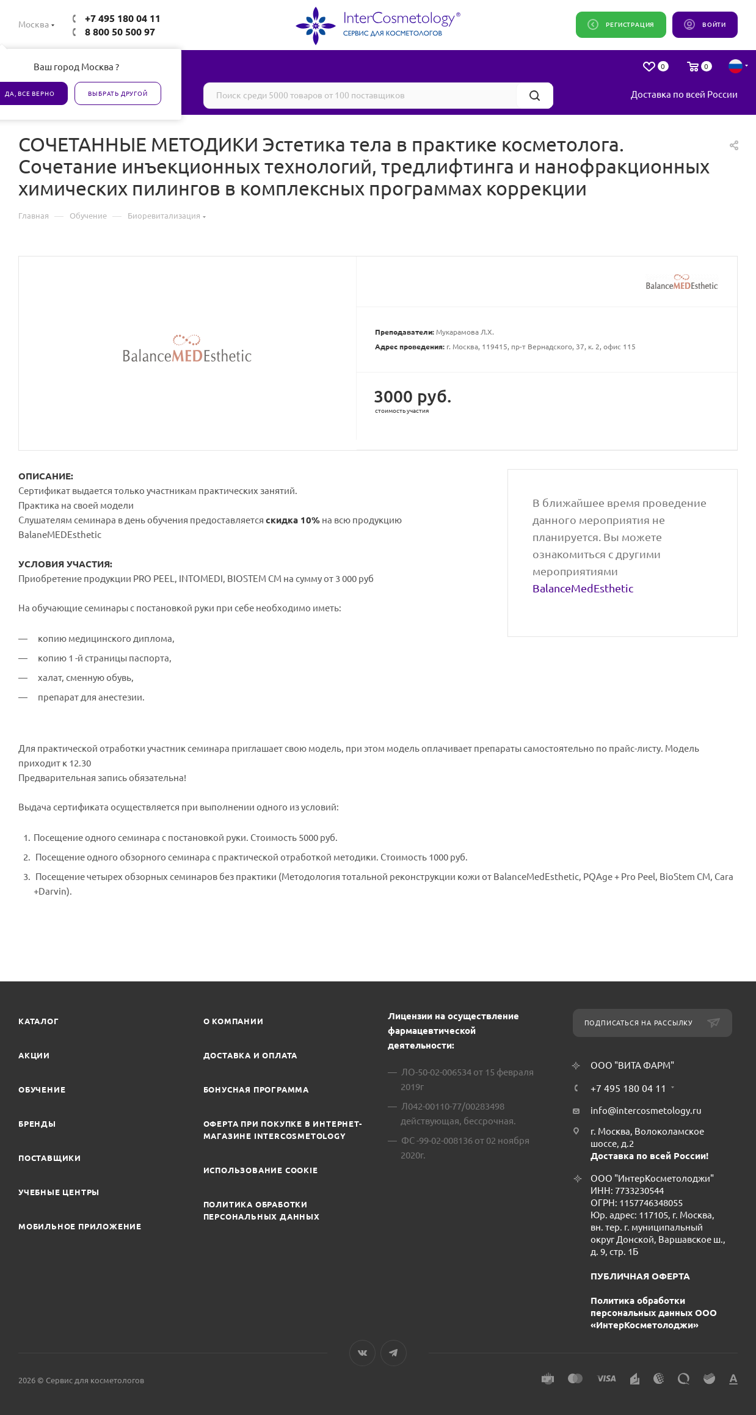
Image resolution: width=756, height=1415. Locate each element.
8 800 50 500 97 (120, 31)
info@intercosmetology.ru (646, 1110)
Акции (34, 1055)
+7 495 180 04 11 (123, 18)
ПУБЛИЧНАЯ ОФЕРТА (640, 1276)
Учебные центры (59, 1192)
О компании (233, 1021)
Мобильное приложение (80, 1226)
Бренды (37, 1123)
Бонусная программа (256, 1089)
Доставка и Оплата (250, 1055)
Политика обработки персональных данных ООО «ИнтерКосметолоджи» (654, 1312)
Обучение (41, 1089)
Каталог (38, 1021)
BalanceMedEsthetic (582, 588)
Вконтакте (362, 1353)
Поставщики (49, 1158)
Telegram (393, 1353)
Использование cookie (260, 1170)
